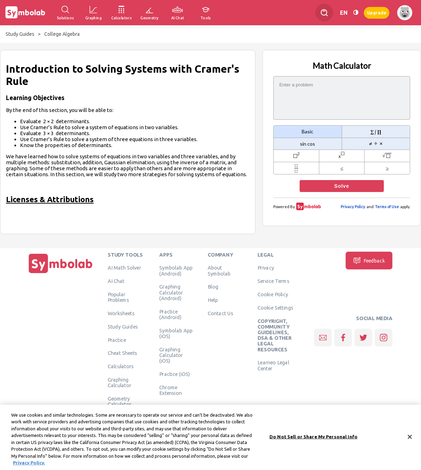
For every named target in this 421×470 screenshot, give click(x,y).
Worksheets (121, 313)
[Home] (61, 273)
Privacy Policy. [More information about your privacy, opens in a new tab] (29, 466)
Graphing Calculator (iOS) (171, 355)
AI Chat (116, 281)
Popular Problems (118, 297)
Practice (117, 340)
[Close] (409, 440)
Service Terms (273, 281)
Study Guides (20, 34)
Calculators (121, 366)
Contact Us (220, 313)
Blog (213, 286)
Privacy (266, 267)
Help (213, 300)
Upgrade (376, 12)
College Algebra (62, 34)
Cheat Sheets (123, 353)
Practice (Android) (170, 314)
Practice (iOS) (174, 374)
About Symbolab (219, 270)
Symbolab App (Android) (176, 270)
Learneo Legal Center (273, 365)
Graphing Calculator (120, 382)
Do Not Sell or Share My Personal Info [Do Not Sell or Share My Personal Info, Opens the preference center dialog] (313, 439)
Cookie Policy (273, 294)
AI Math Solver (124, 267)
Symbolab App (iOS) (176, 333)
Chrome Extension (170, 390)
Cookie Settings (275, 307)
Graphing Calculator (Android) (171, 292)
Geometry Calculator (120, 401)
